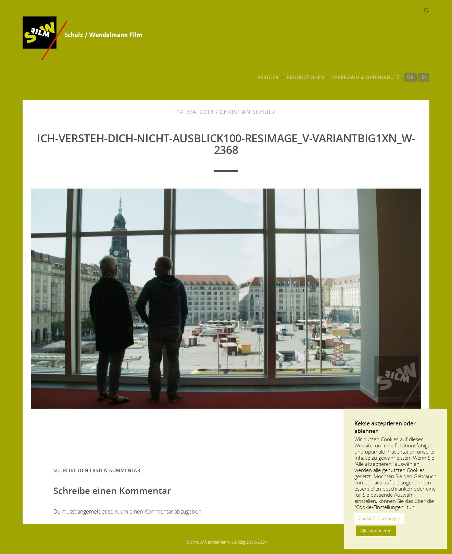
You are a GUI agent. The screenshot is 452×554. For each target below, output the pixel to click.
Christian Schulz (247, 112)
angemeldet (91, 511)
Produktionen (305, 77)
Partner (268, 77)
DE (410, 77)
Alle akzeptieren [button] (376, 531)
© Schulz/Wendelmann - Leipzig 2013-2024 (226, 542)
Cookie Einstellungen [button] (379, 518)
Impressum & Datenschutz (365, 77)
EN (425, 77)
